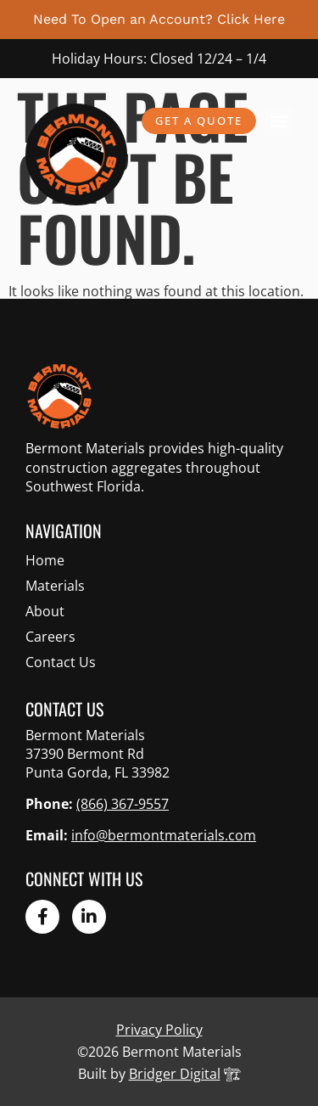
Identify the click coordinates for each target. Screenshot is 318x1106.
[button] (279, 121)
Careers (50, 636)
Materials (55, 585)
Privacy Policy (159, 1029)
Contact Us (60, 662)
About (44, 611)
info (163, 835)
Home (44, 560)
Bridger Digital (174, 1073)
